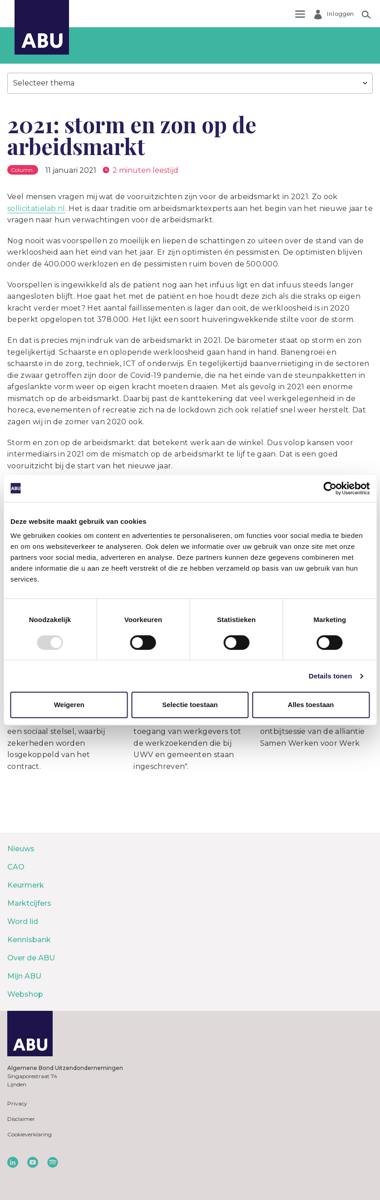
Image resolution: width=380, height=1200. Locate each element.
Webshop (25, 994)
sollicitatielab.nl (36, 208)
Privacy (17, 1103)
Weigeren (69, 704)
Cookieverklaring (29, 1134)
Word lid (22, 921)
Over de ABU (31, 958)
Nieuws (21, 848)
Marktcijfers (29, 903)
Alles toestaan (311, 704)
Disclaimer (21, 1118)
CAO (16, 867)
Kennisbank (29, 939)
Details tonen (330, 676)
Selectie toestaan (190, 704)
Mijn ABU (24, 976)
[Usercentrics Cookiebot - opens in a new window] (330, 488)
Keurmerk (25, 885)
